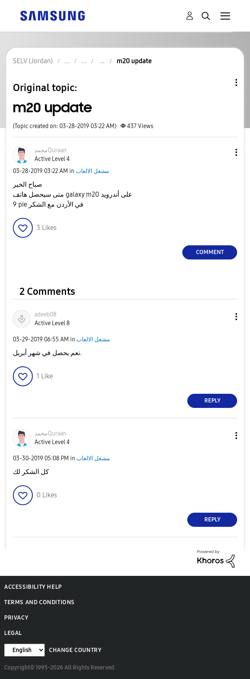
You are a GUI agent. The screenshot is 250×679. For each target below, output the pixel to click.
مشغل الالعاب (92, 171)
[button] (223, 152)
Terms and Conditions (39, 602)
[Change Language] (24, 650)
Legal (13, 633)
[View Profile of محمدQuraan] (50, 150)
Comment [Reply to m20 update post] (210, 252)
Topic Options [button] (222, 82)
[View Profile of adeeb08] (45, 314)
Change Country (75, 650)
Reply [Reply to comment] (212, 400)
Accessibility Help (33, 586)
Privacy (16, 617)
